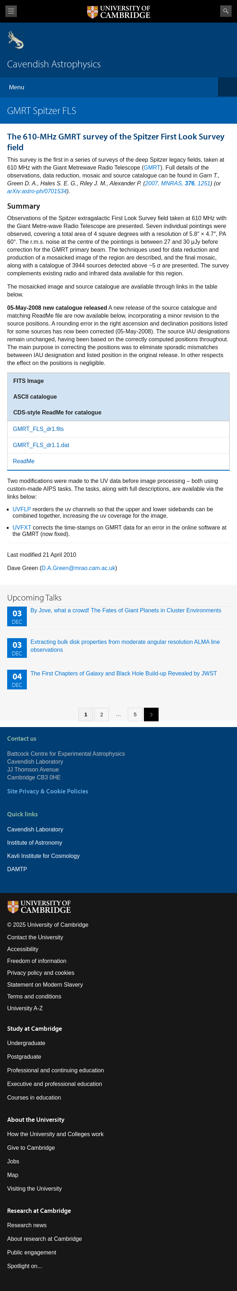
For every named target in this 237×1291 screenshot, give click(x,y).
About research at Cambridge (44, 1239)
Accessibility (22, 949)
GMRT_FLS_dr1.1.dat (41, 445)
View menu (11, 11)
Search (226, 11)
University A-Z (25, 1008)
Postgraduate (24, 1057)
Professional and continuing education (55, 1070)
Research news (27, 1225)
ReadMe (23, 461)
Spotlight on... (24, 1266)
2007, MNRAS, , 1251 (177, 183)
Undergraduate (26, 1043)
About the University (35, 1119)
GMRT (152, 168)
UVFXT (22, 528)
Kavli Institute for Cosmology (43, 856)
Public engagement (31, 1252)
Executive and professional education (54, 1084)
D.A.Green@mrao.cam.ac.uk (78, 568)
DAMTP (17, 869)
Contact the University (35, 937)
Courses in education (34, 1098)
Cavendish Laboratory (35, 829)
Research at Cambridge (39, 1210)
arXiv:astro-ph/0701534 (37, 191)
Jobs (13, 1161)
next (148, 714)
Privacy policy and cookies (40, 973)
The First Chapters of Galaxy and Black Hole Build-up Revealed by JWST (123, 673)
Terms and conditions (34, 996)
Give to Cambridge (31, 1148)
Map (12, 1175)
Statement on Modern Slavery (45, 985)
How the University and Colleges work (55, 1134)
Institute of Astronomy (34, 843)
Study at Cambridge (34, 1028)
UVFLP (22, 509)
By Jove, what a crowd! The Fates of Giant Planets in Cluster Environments (125, 610)
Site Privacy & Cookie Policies (47, 791)
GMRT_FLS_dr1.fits (38, 429)
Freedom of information (36, 961)
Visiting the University (34, 1189)
